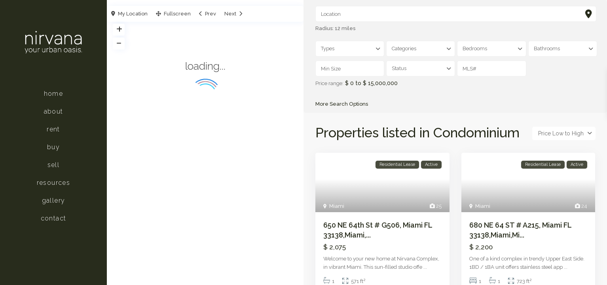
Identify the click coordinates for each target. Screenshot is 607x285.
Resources (53, 182)
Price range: (329, 83)
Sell (53, 165)
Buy (53, 147)
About (53, 111)
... (425, 267)
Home (53, 93)
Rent (53, 129)
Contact (53, 218)
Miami (336, 206)
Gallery (53, 200)
